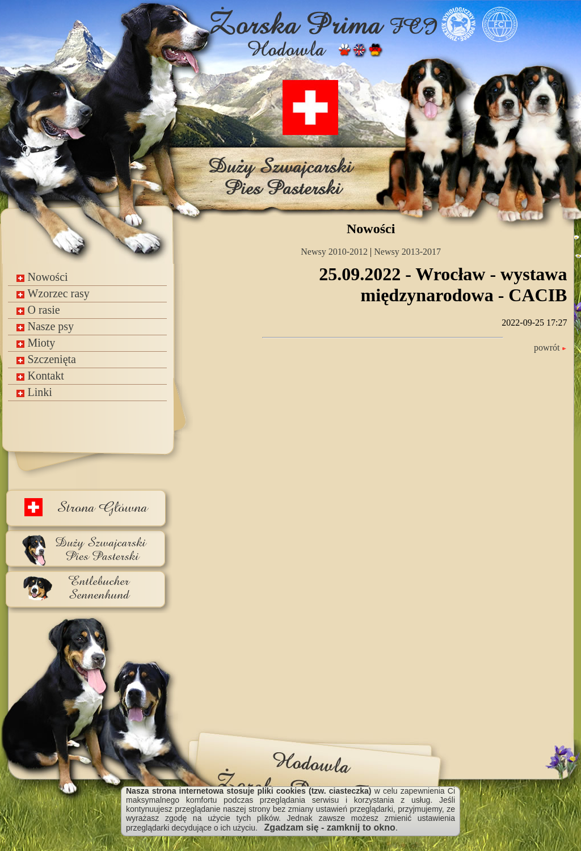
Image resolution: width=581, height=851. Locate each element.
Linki (34, 392)
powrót (550, 347)
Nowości (42, 277)
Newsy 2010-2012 (334, 251)
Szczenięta (46, 359)
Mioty (35, 342)
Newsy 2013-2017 (407, 251)
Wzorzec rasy (52, 293)
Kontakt (40, 375)
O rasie (38, 310)
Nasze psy (45, 326)
